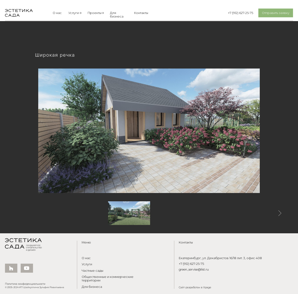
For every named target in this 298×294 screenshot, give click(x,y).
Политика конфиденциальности (25, 283)
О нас (57, 13)
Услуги (73, 13)
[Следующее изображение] (279, 213)
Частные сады (92, 270)
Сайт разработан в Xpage (195, 287)
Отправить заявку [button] (275, 13)
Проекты (94, 13)
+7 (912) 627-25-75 (240, 13)
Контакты (141, 13)
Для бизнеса (116, 14)
